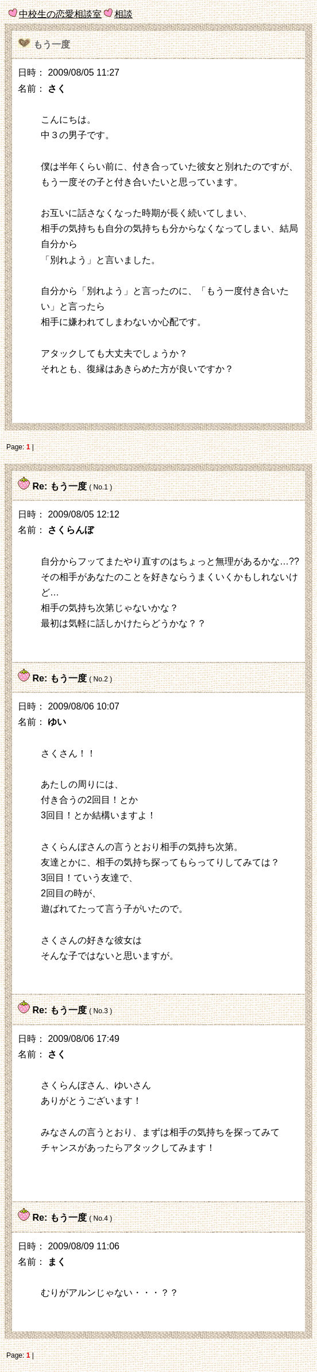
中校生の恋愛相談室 (60, 14)
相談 (123, 14)
